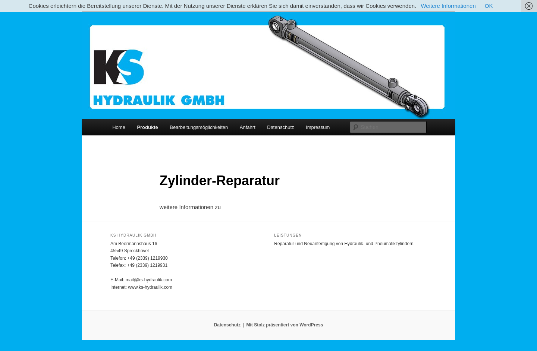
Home (118, 127)
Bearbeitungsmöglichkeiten (199, 127)
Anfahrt (247, 127)
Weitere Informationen (448, 6)
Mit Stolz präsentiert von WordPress (284, 325)
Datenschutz (280, 127)
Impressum (318, 127)
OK (489, 6)
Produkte (147, 127)
